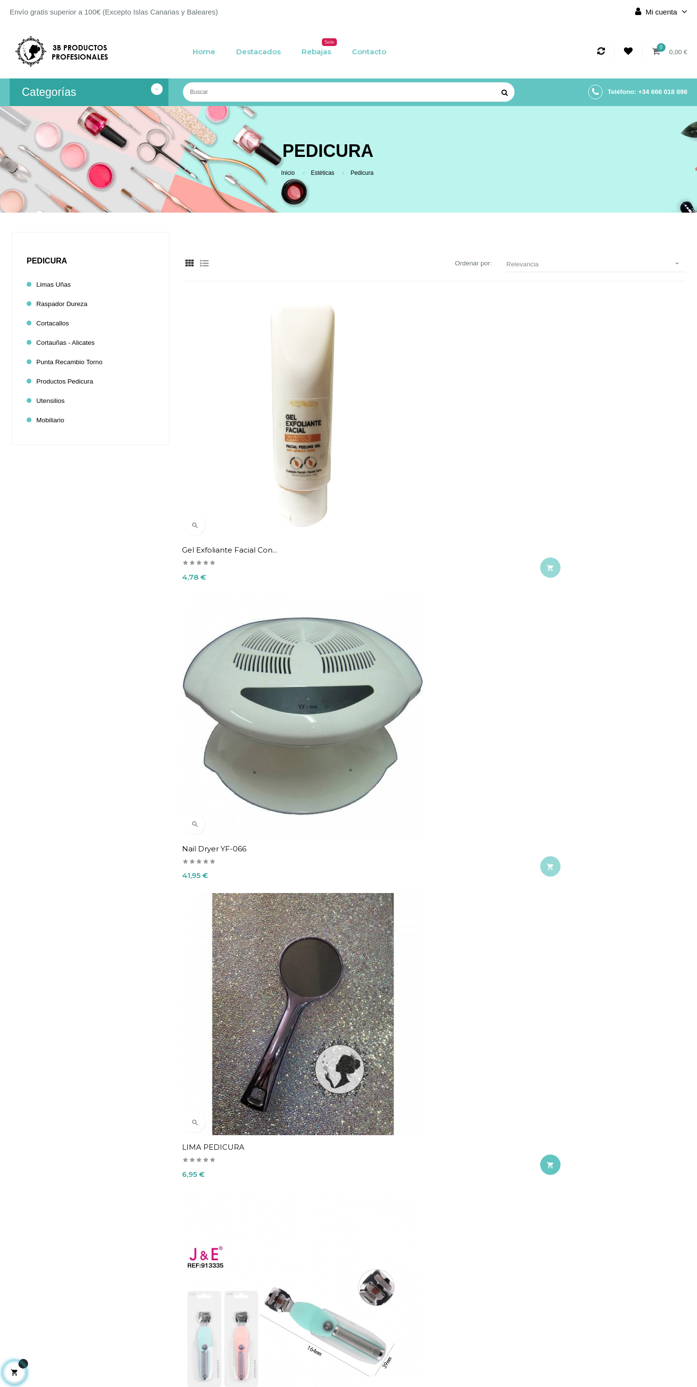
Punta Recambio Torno (73, 362)
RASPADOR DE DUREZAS (575, 679)
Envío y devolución (290, 1280)
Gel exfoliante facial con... (231, 465)
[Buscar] (349, 92)
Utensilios (52, 401)
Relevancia (595, 263)
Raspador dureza (64, 304)
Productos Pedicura (68, 381)
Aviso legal (291, 1296)
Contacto (290, 1346)
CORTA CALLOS (213, 679)
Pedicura (47, 261)
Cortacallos (54, 323)
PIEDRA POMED (386, 893)
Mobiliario (51, 420)
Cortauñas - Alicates (68, 343)
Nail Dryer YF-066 (388, 465)
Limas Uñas (55, 284)
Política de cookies (291, 1329)
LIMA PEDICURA (559, 465)
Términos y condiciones (290, 1313)
